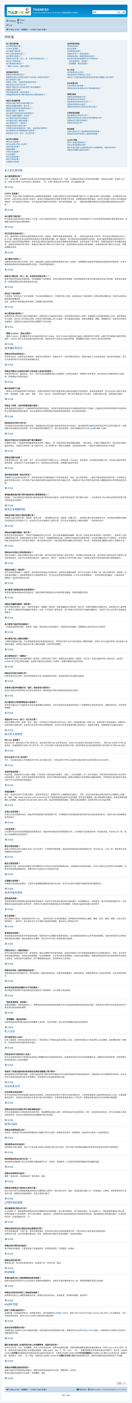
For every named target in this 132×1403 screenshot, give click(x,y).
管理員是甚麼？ (73, 46)
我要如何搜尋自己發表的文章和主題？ (82, 107)
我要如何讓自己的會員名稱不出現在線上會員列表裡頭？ (28, 77)
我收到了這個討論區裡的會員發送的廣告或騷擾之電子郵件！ (91, 77)
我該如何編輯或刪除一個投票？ (18, 116)
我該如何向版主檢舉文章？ (16, 126)
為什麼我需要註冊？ (14, 46)
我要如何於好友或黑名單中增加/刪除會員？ (84, 88)
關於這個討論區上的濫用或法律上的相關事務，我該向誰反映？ (92, 147)
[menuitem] (21, 20)
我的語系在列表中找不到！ (16, 85)
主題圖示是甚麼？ (13, 162)
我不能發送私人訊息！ (76, 72)
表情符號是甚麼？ (13, 147)
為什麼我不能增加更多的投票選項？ (20, 113)
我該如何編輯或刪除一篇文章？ (18, 106)
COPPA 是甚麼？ (13, 49)
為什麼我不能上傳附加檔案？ (17, 121)
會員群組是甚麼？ (74, 51)
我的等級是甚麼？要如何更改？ (18, 92)
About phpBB (30, 1316)
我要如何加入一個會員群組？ (78, 54)
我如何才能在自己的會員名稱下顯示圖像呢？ (24, 87)
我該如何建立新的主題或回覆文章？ (20, 103)
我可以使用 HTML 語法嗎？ (17, 144)
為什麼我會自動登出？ (15, 64)
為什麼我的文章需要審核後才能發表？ (21, 131)
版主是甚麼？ (72, 49)
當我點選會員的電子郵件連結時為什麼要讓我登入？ (26, 95)
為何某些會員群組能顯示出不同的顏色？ (83, 59)
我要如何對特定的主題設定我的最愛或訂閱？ (85, 118)
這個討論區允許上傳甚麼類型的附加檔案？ (84, 131)
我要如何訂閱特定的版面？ (77, 120)
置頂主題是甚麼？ (13, 157)
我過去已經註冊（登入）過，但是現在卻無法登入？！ (27, 59)
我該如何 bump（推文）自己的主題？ (21, 133)
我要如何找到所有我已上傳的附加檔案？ (83, 134)
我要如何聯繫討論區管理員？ (78, 150)
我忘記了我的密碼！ (14, 61)
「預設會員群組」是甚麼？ (77, 61)
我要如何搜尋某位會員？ (77, 104)
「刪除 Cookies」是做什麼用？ (18, 66)
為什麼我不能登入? (13, 56)
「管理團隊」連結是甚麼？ (77, 64)
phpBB (93, 428)
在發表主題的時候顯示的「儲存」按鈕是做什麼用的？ (27, 128)
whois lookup (113, 1347)
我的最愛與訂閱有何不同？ (77, 115)
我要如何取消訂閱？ (75, 123)
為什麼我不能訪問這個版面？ (17, 118)
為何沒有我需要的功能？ (77, 145)
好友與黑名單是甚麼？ (76, 86)
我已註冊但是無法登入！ (16, 54)
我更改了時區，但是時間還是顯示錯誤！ (22, 82)
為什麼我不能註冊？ (14, 51)
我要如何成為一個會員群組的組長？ (81, 56)
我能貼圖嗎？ (11, 149)
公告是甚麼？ (11, 154)
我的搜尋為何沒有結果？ (77, 99)
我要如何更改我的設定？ (16, 75)
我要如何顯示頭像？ (14, 90)
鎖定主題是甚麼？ (13, 159)
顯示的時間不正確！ (14, 80)
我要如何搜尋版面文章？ (77, 97)
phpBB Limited (61, 1313)
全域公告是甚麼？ (13, 152)
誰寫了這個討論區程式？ (77, 142)
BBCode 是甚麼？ (13, 142)
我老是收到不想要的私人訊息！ (79, 75)
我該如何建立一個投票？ (16, 111)
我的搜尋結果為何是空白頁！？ (79, 102)
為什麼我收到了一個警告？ (16, 123)
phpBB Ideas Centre (85, 1330)
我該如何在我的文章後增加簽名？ (19, 108)
